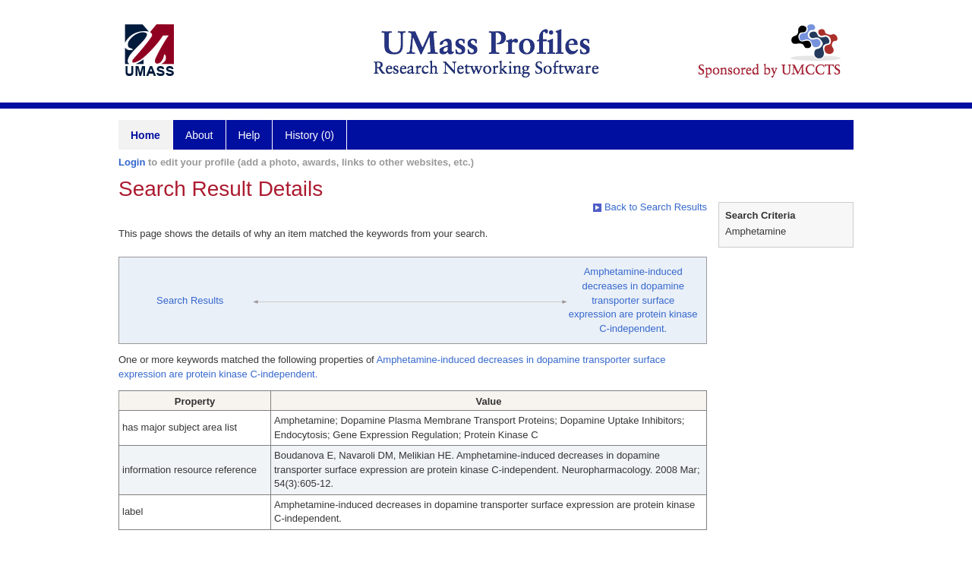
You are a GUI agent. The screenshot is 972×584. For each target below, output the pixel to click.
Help (249, 135)
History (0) (309, 135)
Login (131, 162)
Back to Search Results (650, 207)
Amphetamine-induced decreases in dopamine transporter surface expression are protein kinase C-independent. (633, 299)
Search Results (189, 300)
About (199, 135)
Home (145, 135)
